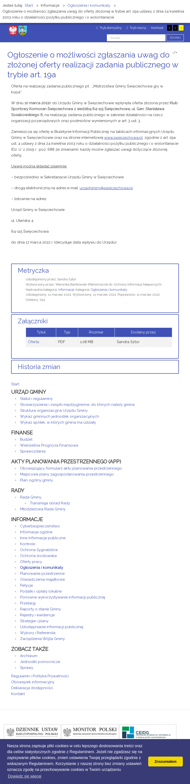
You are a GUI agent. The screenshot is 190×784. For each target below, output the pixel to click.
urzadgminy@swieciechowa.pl (106, 188)
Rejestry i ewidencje (37, 615)
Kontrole (27, 544)
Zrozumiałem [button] (166, 761)
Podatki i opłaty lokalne (41, 591)
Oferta (33, 342)
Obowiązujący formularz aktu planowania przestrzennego (71, 468)
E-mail (177, 84)
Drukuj (171, 84)
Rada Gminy (30, 497)
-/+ (174, 52)
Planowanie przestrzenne (42, 573)
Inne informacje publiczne (43, 538)
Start (15, 384)
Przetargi (28, 603)
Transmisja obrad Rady (50, 503)
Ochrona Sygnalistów (39, 550)
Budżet (26, 439)
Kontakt (18, 694)
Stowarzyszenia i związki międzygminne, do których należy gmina (77, 404)
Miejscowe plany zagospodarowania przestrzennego (67, 474)
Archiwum (28, 656)
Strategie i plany (34, 621)
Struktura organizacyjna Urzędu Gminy (54, 410)
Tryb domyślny (109, 28)
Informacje (66, 289)
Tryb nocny (136, 28)
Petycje (26, 585)
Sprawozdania (33, 451)
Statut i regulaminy (36, 398)
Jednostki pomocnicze (40, 662)
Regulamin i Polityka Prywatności (40, 676)
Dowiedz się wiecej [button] (24, 776)
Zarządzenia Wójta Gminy (42, 639)
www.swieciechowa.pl (123, 137)
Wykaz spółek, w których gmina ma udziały (58, 422)
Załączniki (33, 321)
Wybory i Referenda (37, 633)
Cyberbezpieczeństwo (40, 526)
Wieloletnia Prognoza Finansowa (49, 445)
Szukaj (175, 37)
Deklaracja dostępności (32, 688)
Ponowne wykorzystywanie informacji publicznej (62, 597)
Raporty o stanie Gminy (40, 609)
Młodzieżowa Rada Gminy (43, 509)
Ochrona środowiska (38, 556)
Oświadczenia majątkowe (42, 579)
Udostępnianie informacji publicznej (51, 627)
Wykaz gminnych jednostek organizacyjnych (59, 416)
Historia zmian (39, 367)
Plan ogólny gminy (36, 480)
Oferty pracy (31, 561)
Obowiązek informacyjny (32, 682)
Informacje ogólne (36, 532)
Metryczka (33, 270)
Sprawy (26, 667)
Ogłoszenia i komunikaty (109, 289)
